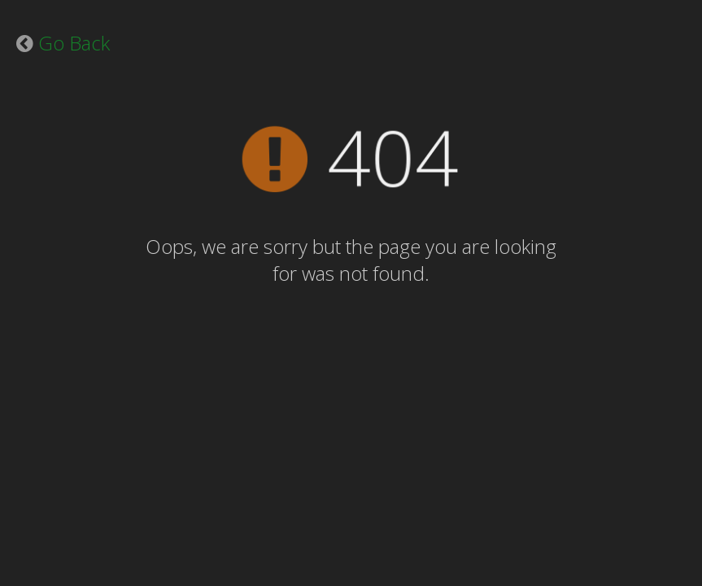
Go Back (74, 42)
